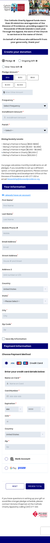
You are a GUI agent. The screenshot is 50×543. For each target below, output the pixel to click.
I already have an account (16, 195)
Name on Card (12, 378)
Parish (6, 124)
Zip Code (7, 324)
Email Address (9, 241)
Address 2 (7, 269)
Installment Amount (13, 112)
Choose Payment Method (16, 354)
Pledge (8, 60)
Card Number (12, 390)
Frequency (8, 100)
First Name (7, 200)
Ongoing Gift (27, 60)
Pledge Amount (10, 72)
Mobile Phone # (10, 228)
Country (6, 283)
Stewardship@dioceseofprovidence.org (23, 179)
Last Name (7, 214)
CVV (7, 416)
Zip (7, 441)
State (5, 295)
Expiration (10, 403)
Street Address (10, 255)
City (4, 310)
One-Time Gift (12, 66)
